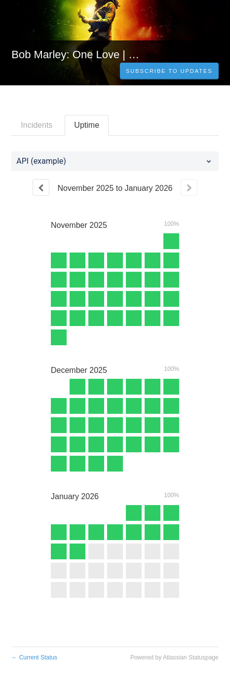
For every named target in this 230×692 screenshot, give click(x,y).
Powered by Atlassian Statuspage (174, 657)
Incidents (36, 125)
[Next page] (189, 187)
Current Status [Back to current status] (34, 657)
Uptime (86, 125)
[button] (169, 71)
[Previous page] (41, 187)
